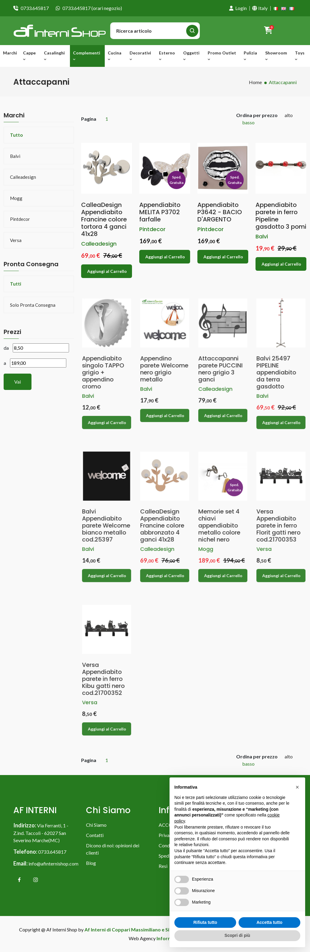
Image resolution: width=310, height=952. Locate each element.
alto (289, 115)
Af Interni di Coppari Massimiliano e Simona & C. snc (142, 929)
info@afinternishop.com (53, 863)
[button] (297, 787)
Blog (91, 863)
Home (255, 82)
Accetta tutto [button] (269, 922)
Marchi (10, 52)
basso (248, 122)
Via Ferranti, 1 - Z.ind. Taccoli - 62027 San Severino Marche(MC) (40, 833)
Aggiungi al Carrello (107, 267)
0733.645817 (35, 8)
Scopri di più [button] (237, 935)
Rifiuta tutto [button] (205, 922)
